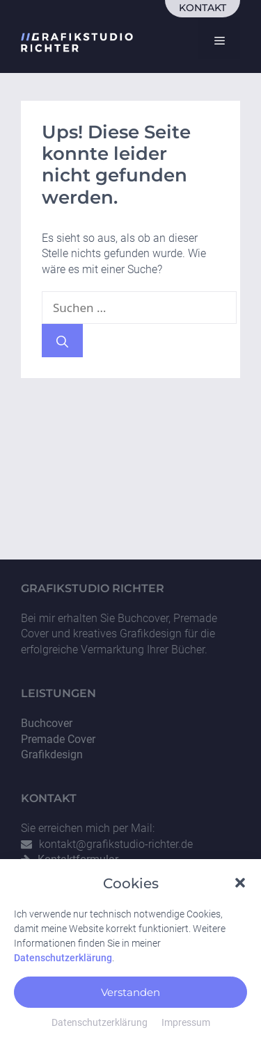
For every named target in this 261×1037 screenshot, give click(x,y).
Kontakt (202, 7)
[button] (240, 890)
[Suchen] (62, 340)
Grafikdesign (52, 754)
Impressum (185, 1031)
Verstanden (130, 1000)
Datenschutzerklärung (63, 966)
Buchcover (46, 723)
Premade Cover (58, 739)
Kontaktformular (78, 859)
